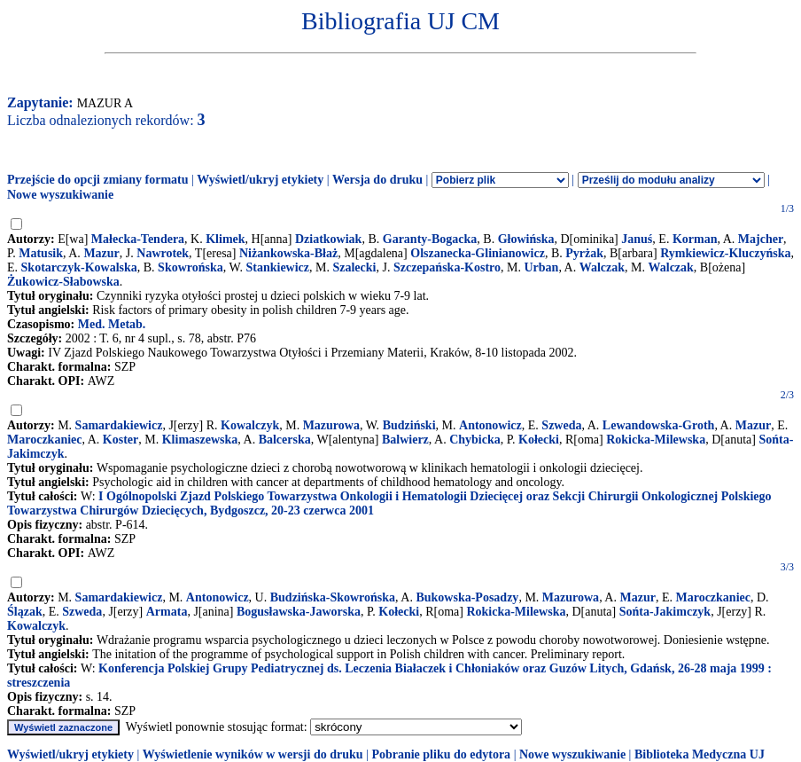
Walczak (602, 267)
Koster (120, 439)
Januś (636, 239)
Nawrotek (162, 253)
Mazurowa (331, 425)
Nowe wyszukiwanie (60, 194)
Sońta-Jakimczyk (665, 611)
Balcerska (285, 439)
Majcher (760, 239)
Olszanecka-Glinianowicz (477, 253)
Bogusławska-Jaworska (299, 611)
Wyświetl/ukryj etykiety (260, 179)
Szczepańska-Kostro (447, 267)
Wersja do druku (377, 179)
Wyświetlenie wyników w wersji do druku (253, 754)
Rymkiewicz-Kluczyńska (725, 253)
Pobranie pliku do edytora (440, 754)
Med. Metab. (112, 324)
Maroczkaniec (44, 439)
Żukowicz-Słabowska (63, 281)
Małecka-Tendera (137, 239)
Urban (541, 267)
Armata (167, 611)
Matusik (41, 253)
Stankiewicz (277, 267)
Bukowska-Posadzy (467, 597)
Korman (695, 239)
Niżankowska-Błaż (288, 253)
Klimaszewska (200, 439)
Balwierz (405, 439)
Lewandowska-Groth (659, 425)
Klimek (225, 239)
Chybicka (475, 439)
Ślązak (25, 611)
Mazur (101, 253)
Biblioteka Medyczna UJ (699, 754)
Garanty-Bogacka (430, 239)
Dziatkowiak (328, 239)
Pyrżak (584, 253)
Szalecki (354, 267)
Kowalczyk (250, 425)
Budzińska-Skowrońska (332, 597)
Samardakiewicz (119, 425)
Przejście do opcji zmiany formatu (98, 179)
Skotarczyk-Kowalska (79, 267)
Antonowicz (490, 425)
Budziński (409, 425)
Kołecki (538, 439)
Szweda (561, 425)
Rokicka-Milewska (655, 439)
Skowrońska (190, 267)
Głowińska (526, 239)
